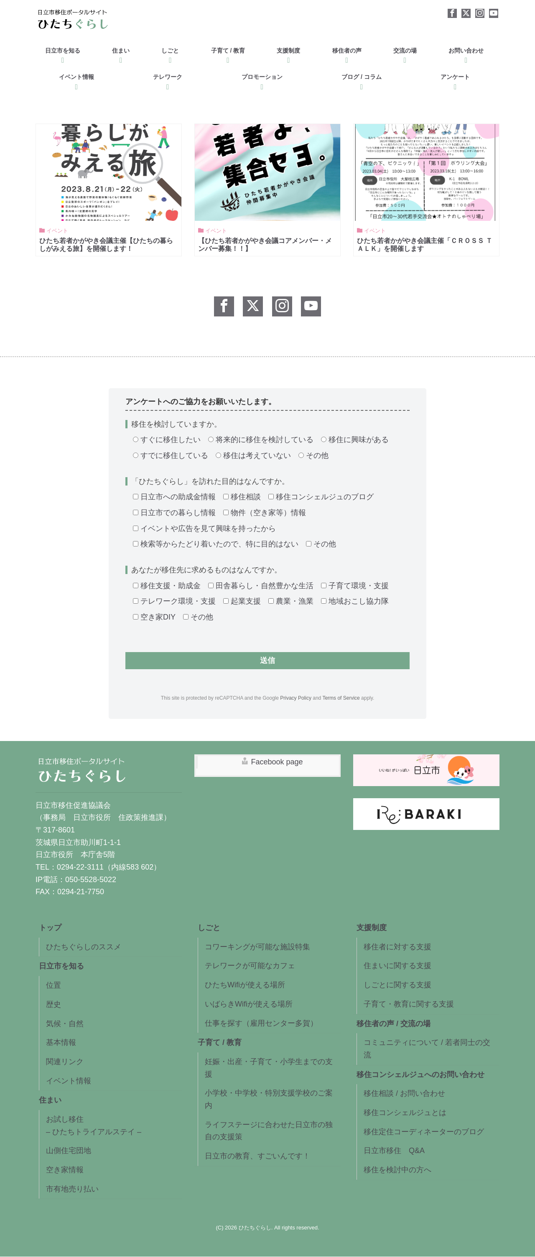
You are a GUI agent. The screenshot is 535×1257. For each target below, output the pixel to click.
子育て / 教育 (228, 54)
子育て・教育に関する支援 (409, 1004)
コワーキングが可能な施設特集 (257, 947)
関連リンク (65, 1062)
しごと (170, 54)
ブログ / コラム (361, 80)
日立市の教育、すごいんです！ (257, 1156)
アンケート (455, 80)
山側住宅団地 (68, 1151)
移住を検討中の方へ (397, 1170)
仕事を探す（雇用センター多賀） (261, 1023)
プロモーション (262, 80)
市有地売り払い (72, 1189)
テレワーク (167, 80)
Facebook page (277, 762)
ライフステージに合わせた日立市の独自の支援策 (269, 1130)
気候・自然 (65, 1023)
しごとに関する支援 (397, 985)
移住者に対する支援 (397, 947)
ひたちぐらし (255, 1228)
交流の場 (405, 54)
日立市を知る (62, 54)
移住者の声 (347, 54)
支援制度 (288, 54)
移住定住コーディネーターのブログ (424, 1132)
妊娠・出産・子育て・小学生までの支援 (269, 1068)
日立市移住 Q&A (394, 1151)
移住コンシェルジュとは (405, 1113)
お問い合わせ (466, 54)
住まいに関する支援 (397, 966)
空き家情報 (65, 1170)
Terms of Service (340, 698)
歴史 (53, 1005)
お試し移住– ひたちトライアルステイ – (93, 1125)
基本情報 (61, 1043)
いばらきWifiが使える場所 (249, 1004)
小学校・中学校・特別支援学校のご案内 (269, 1099)
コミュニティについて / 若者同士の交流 (427, 1049)
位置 (53, 985)
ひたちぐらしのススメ (83, 947)
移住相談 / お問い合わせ (404, 1094)
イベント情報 (76, 80)
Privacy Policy (295, 698)
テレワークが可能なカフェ (250, 966)
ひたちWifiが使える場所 (245, 985)
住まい (121, 54)
